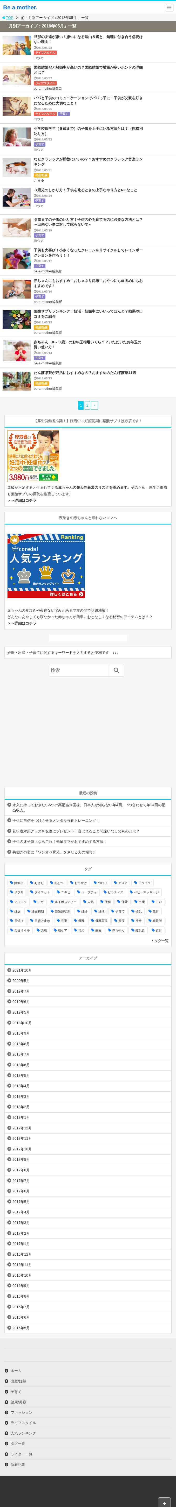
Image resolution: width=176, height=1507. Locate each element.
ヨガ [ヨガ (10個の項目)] (41, 902)
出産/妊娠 (41, 175)
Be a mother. (20, 7)
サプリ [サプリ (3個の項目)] (19, 892)
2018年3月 (21, 1096)
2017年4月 (21, 1212)
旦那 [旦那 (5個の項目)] (64, 921)
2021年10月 (22, 970)
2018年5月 (21, 1075)
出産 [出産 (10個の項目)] (142, 902)
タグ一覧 (161, 941)
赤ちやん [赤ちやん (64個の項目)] (118, 930)
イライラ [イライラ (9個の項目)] (144, 883)
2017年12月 (22, 1128)
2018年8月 (21, 1044)
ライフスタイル (45, 52)
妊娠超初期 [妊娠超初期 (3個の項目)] (62, 911)
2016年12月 (22, 1254)
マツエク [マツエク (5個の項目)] (20, 902)
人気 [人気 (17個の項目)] (90, 902)
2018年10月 (22, 1023)
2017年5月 (21, 1202)
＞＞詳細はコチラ (21, 500)
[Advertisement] (88, 732)
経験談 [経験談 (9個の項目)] (157, 921)
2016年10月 (22, 1275)
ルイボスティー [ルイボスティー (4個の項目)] (66, 902)
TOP (7, 18)
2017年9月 (21, 1159)
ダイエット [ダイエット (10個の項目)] (42, 892)
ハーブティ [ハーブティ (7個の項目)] (89, 892)
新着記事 (18, 1464)
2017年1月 (21, 1244)
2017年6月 (21, 1191)
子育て (64, 113)
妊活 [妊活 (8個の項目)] (101, 911)
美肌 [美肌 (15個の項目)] (44, 930)
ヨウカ (39, 58)
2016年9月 (21, 1286)
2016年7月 (21, 1307)
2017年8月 (21, 1170)
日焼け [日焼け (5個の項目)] (19, 921)
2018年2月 (21, 1107)
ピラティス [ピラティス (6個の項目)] (115, 892)
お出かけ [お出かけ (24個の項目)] (81, 883)
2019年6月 (21, 1002)
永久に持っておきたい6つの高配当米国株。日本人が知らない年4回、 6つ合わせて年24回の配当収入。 (88, 807)
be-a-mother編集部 (48, 88)
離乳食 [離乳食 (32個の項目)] (140, 930)
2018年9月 (21, 1033)
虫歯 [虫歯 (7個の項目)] (98, 930)
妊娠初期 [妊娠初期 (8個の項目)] (37, 911)
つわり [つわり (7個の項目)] (102, 883)
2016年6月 (21, 1317)
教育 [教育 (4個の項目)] (156, 911)
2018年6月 (21, 1065)
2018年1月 (21, 1117)
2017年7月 (21, 1181)
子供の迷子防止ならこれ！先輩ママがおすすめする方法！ (59, 841)
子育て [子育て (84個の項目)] (120, 911)
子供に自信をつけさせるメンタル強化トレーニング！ (56, 820)
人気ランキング (23, 1433)
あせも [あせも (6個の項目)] (39, 883)
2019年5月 (21, 1012)
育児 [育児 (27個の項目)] (81, 930)
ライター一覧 (21, 1454)
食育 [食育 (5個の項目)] (159, 930)
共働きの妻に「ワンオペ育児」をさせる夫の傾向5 (53, 852)
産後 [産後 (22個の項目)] (121, 921)
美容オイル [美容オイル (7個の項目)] (22, 930)
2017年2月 (21, 1233)
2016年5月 (21, 1328)
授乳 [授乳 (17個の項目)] (139, 911)
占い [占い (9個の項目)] (159, 902)
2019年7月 (21, 991)
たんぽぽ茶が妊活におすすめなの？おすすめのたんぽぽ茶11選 (85, 373)
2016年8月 (21, 1296)
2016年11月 (22, 1265)
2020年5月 (21, 981)
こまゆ (39, 180)
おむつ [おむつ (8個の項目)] (59, 883)
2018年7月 (21, 1054)
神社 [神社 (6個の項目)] (139, 921)
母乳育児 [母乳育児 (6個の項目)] (101, 921)
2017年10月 (22, 1149)
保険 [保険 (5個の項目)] (124, 902)
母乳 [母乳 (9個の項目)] (81, 921)
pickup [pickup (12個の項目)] (18, 883)
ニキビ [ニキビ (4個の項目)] (65, 892)
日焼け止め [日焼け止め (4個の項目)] (42, 921)
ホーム (16, 1371)
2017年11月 (22, 1138)
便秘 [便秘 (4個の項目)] (108, 902)
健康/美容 (18, 1402)
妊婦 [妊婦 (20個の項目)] (84, 911)
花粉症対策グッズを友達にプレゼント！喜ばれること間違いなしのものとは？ (76, 831)
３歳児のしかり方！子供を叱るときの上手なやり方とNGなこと (85, 190)
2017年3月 (21, 1223)
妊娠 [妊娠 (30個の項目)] (17, 911)
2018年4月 (21, 1086)
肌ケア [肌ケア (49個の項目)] (62, 930)
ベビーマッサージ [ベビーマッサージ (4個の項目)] (146, 892)
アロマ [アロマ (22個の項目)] (122, 883)
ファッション (21, 1412)
